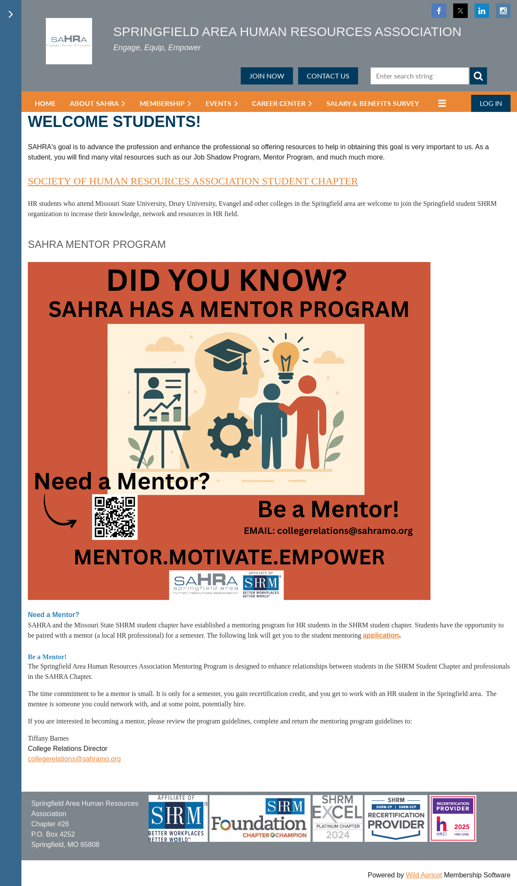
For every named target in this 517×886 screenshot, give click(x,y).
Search (478, 75)
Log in (491, 103)
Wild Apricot (424, 875)
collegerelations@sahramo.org (74, 758)
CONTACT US (328, 76)
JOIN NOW (266, 76)
